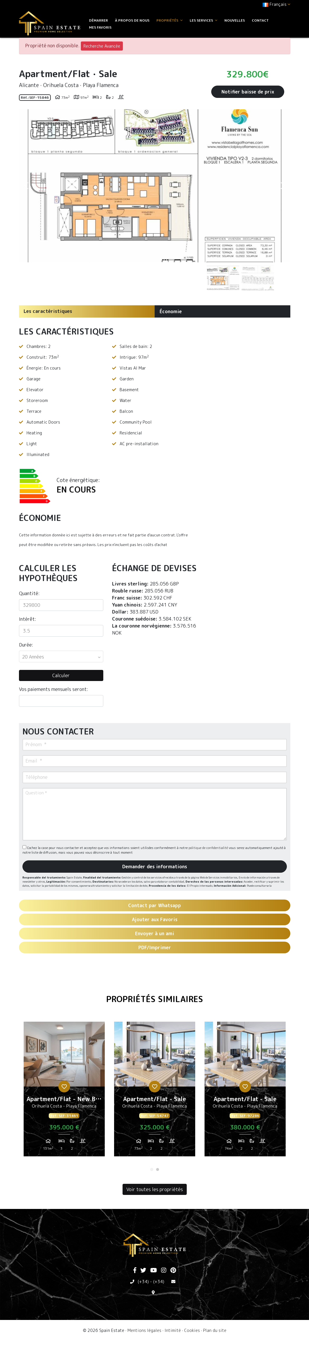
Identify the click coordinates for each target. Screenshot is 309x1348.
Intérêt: (27, 619)
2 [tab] (157, 1169)
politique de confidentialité (208, 847)
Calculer (61, 675)
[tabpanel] (64, 1091)
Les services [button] (203, 20)
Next (283, 185)
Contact (260, 20)
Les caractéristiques (48, 311)
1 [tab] (151, 1169)
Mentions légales (144, 1330)
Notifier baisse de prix (247, 92)
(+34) (143, 1281)
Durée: (26, 645)
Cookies (192, 1330)
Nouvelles (234, 20)
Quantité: (29, 593)
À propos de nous (132, 20)
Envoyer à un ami (154, 933)
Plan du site (214, 1330)
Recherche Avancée (101, 46)
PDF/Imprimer (154, 947)
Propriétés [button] (169, 20)
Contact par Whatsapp (154, 905)
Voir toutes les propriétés (154, 1189)
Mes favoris (100, 27)
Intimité (173, 1330)
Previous (26, 185)
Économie (171, 311)
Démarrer (98, 20)
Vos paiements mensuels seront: (53, 689)
